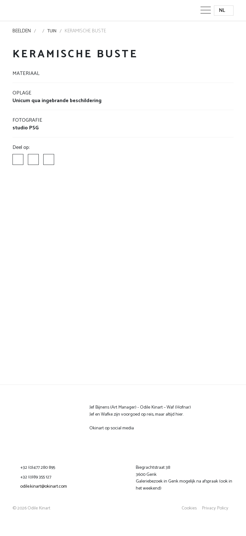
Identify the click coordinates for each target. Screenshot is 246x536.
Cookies (189, 508)
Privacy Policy (215, 508)
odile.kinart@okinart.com (43, 486)
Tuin (51, 31)
